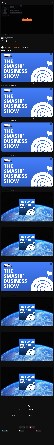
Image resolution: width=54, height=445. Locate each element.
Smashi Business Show (9, 37)
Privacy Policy (27, 413)
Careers (41, 412)
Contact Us (13, 415)
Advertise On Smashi (13, 412)
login (10, 47)
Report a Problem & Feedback (27, 415)
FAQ (13, 413)
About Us (41, 413)
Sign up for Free (27, 20)
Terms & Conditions (27, 412)
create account (16, 47)
